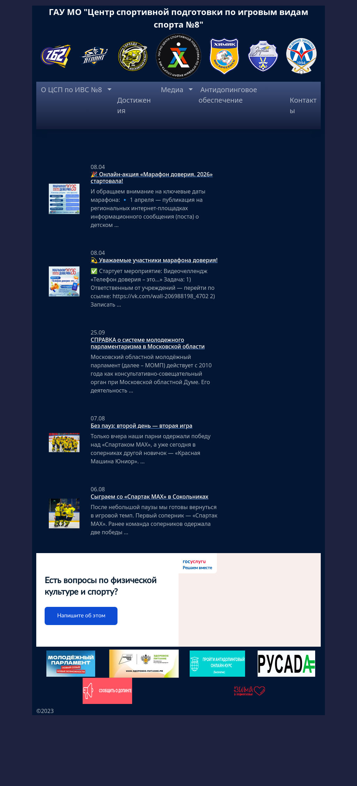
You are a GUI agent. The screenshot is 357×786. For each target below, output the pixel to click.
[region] (178, 173)
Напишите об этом (81, 686)
